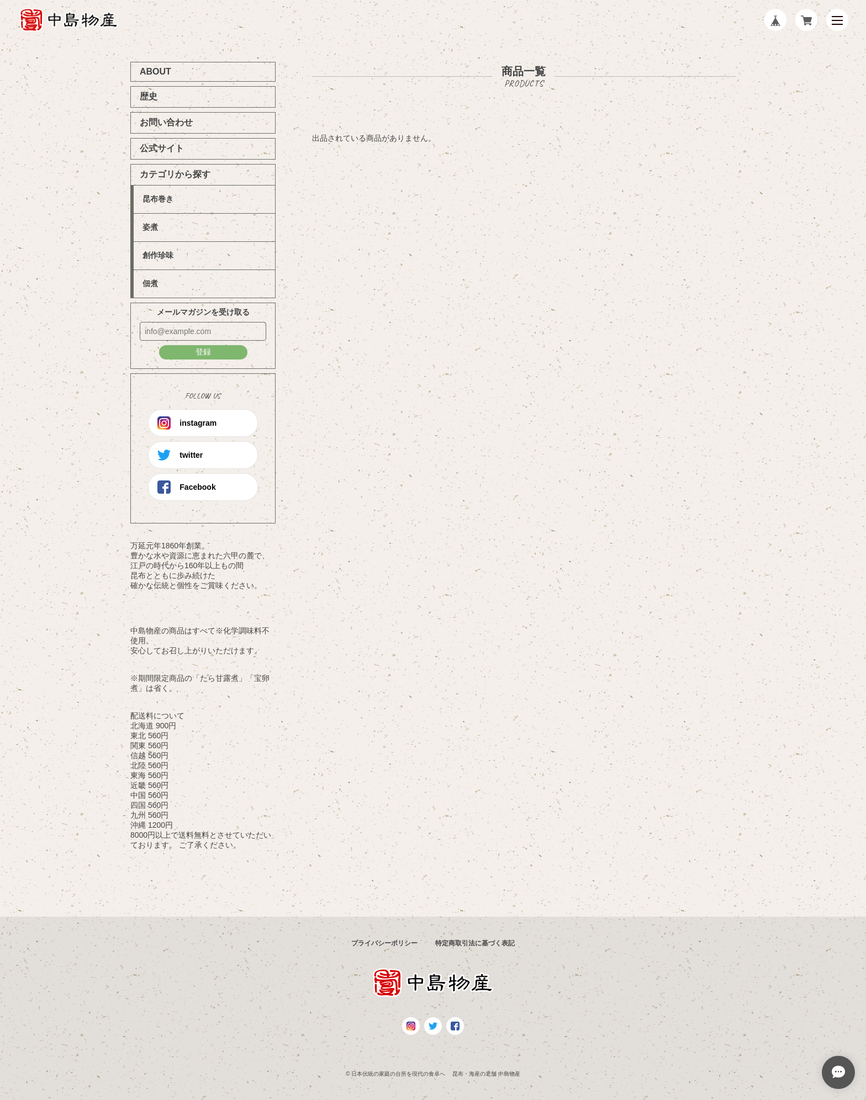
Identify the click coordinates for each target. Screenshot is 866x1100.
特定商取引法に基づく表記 (475, 943)
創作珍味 (157, 255)
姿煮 (150, 227)
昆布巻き (157, 198)
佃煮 (150, 283)
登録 (203, 351)
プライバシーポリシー (384, 943)
